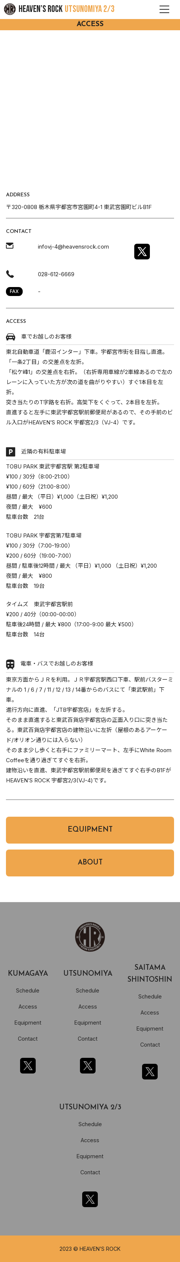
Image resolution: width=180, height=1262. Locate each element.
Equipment (28, 1022)
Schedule (27, 990)
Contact (28, 1038)
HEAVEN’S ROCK (67, 9)
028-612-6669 (56, 274)
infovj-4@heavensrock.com (73, 246)
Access (28, 1006)
